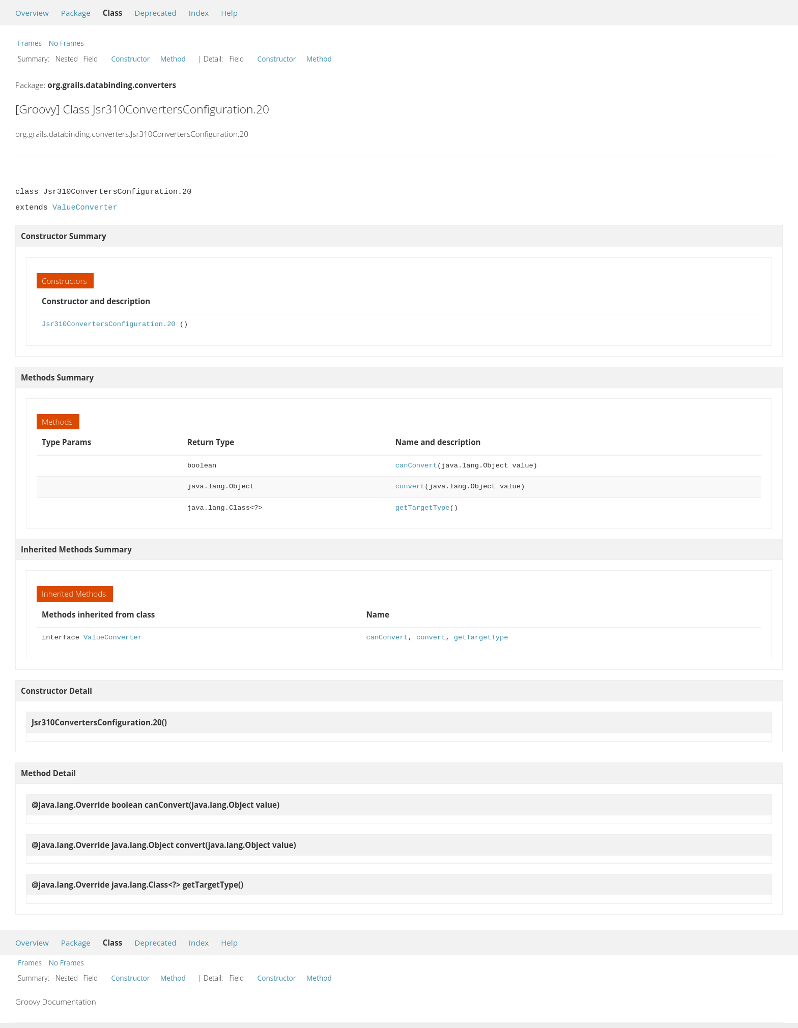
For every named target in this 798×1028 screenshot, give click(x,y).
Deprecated (155, 13)
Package (76, 13)
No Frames (66, 43)
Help (229, 13)
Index (199, 13)
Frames (30, 43)
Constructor (130, 59)
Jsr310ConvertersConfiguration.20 (109, 324)
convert (409, 486)
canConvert (416, 466)
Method (173, 59)
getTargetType (422, 508)
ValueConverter (85, 207)
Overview (32, 13)
